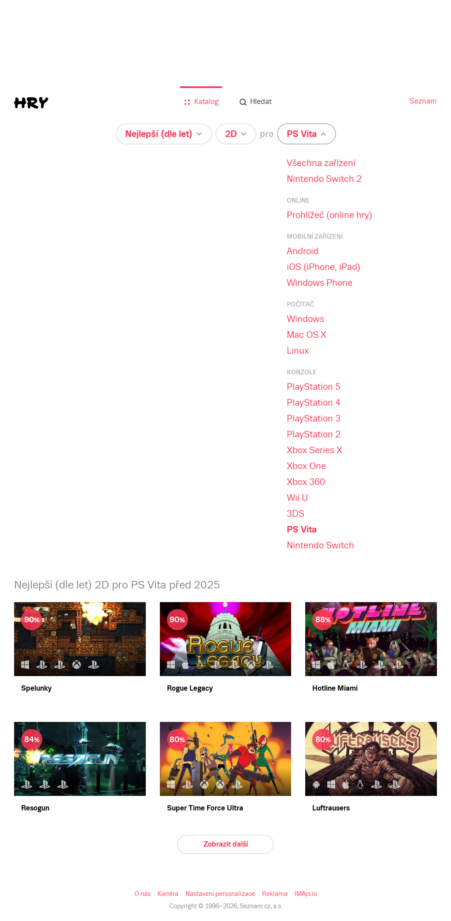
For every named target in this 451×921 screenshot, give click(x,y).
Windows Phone (319, 283)
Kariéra (168, 893)
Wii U (297, 498)
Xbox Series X (314, 450)
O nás (142, 893)
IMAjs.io (306, 893)
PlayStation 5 (313, 387)
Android (302, 251)
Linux (298, 350)
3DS (295, 513)
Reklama (275, 893)
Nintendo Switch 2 (324, 179)
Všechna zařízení (321, 163)
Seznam (423, 101)
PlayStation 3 (313, 418)
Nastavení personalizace (220, 893)
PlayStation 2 (313, 434)
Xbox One (306, 466)
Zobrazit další (225, 844)
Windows (305, 319)
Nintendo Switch (320, 545)
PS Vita (302, 529)
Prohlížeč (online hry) (329, 215)
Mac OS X (306, 335)
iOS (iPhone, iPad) (323, 267)
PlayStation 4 (313, 402)
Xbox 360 (306, 482)
